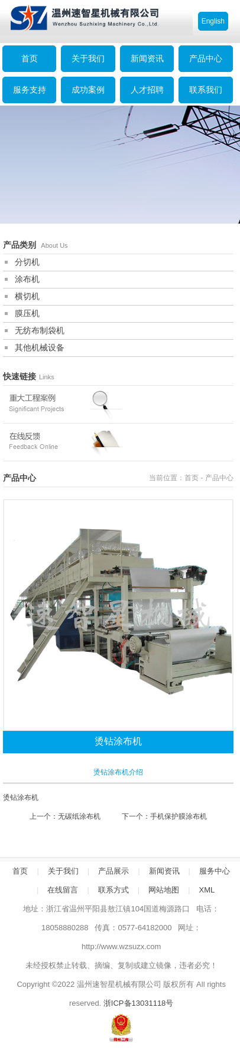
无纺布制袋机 (39, 330)
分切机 (27, 262)
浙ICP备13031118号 (138, 1003)
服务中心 (214, 871)
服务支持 (29, 89)
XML (207, 889)
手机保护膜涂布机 (178, 816)
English (213, 21)
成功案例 (88, 89)
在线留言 (62, 889)
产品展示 (113, 871)
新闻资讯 (147, 58)
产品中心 (205, 58)
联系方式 (113, 889)
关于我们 (88, 58)
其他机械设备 (39, 347)
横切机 (27, 296)
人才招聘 (147, 89)
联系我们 (205, 89)
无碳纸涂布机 (79, 816)
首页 (191, 478)
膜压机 (27, 313)
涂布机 (27, 279)
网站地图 (163, 889)
